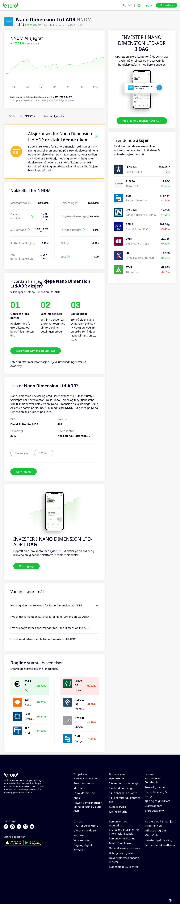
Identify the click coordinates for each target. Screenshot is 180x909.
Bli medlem (166, 5)
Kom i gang (23, 471)
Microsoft (79, 790)
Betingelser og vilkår (122, 858)
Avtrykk (78, 855)
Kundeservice (117, 809)
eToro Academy (154, 813)
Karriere (79, 840)
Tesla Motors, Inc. (84, 795)
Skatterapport (153, 808)
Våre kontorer (82, 845)
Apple (77, 800)
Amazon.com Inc (84, 785)
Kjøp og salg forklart (157, 803)
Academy (16, 366)
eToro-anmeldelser (85, 835)
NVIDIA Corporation (86, 781)
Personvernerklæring (122, 843)
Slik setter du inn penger (124, 785)
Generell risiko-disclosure (125, 853)
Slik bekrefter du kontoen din (125, 802)
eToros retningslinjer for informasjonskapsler (124, 836)
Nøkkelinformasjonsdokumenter (124, 865)
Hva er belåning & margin (156, 796)
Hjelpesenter (117, 781)
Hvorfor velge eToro (86, 830)
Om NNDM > (27, 116)
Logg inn (148, 5)
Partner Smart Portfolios (160, 850)
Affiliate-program (155, 835)
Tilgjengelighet (83, 850)
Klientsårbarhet (118, 814)
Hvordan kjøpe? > (53, 116)
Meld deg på (16, 97)
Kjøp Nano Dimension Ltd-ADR (141, 120)
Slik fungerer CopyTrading (152, 783)
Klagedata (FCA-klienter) (124, 872)
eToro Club (151, 840)
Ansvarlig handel (155, 789)
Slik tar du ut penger (121, 790)
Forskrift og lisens (120, 848)
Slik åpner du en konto (123, 795)
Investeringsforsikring (158, 845)
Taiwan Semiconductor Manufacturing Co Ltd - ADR (88, 809)
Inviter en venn (154, 830)
